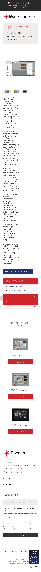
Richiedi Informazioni (18, 271)
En (30, 16)
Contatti (22, 551)
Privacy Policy (11, 551)
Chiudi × (33, 306)
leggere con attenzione (20, 8)
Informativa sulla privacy (25, 523)
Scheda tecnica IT (16, 287)
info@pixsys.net (15, 472)
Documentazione (14, 281)
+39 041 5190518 (15, 469)
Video (8, 302)
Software (10, 296)
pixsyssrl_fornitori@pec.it (24, 561)
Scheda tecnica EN (17, 290)
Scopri (20, 362)
